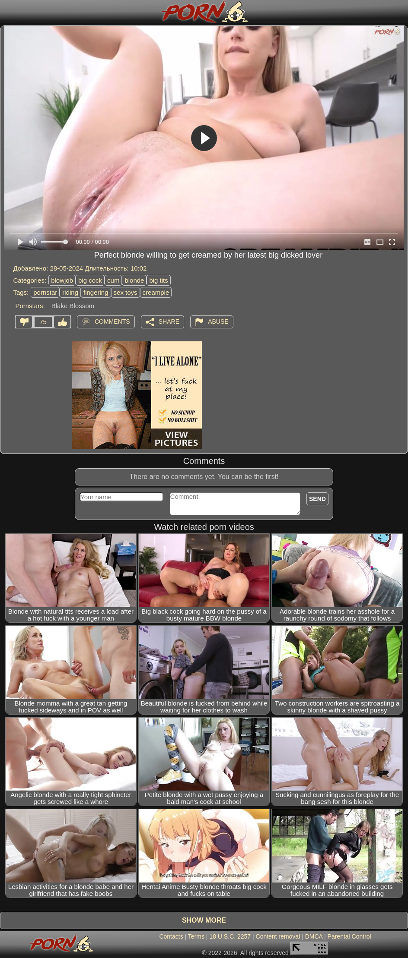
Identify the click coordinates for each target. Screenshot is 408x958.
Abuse (218, 321)
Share (169, 321)
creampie (156, 292)
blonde (134, 280)
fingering (95, 292)
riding (70, 292)
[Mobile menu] (8, 12)
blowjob (62, 280)
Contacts (171, 936)
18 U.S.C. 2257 (230, 936)
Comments (112, 321)
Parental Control (349, 936)
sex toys (125, 292)
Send (317, 498)
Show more (204, 920)
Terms (196, 936)
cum (113, 280)
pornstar (45, 292)
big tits (158, 280)
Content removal (278, 936)
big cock (90, 280)
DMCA (313, 936)
